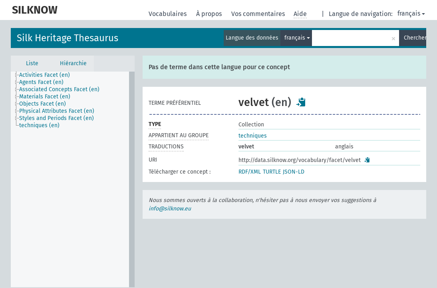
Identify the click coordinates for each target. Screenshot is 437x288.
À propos (209, 14)
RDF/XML (249, 171)
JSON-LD (293, 171)
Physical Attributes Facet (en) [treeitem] (56, 111)
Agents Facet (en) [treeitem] (41, 82)
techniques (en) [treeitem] (39, 125)
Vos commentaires (258, 14)
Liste (32, 63)
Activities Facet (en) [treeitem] (44, 75)
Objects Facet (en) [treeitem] (42, 103)
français (411, 13)
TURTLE (272, 171)
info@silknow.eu (170, 208)
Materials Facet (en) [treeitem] (44, 96)
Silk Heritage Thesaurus (67, 38)
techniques (252, 135)
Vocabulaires (168, 14)
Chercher (415, 37)
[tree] (73, 179)
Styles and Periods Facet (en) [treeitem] (56, 118)
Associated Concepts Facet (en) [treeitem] (59, 89)
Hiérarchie (73, 63)
